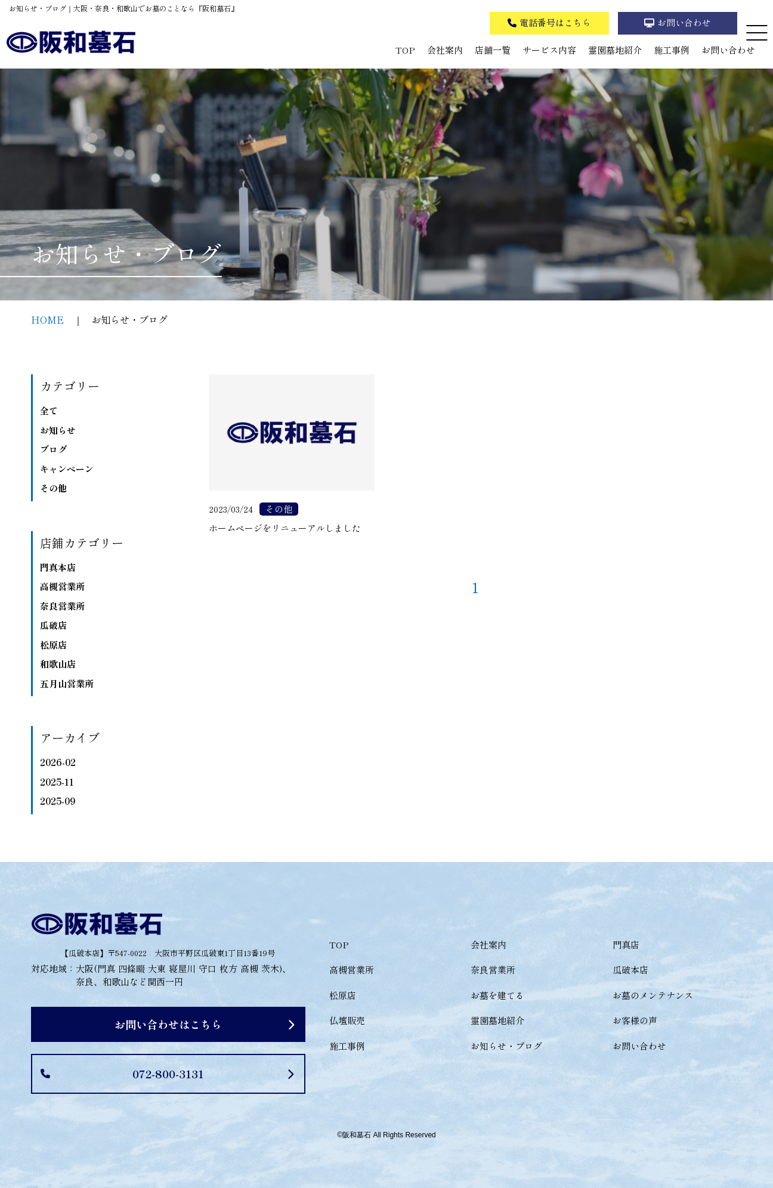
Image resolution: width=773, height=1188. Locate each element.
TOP (405, 50)
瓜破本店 (630, 969)
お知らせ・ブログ (506, 1046)
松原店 (53, 644)
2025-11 (57, 782)
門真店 (626, 944)
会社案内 (445, 50)
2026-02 (58, 762)
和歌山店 (58, 663)
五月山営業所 (67, 683)
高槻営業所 (62, 586)
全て (49, 410)
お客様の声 (635, 1020)
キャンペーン (67, 469)
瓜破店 (53, 625)
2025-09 (57, 801)
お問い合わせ (728, 50)
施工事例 (671, 50)
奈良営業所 (62, 606)
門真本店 (58, 567)
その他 (53, 488)
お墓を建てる (497, 995)
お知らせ (58, 430)
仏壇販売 (347, 1020)
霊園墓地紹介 (615, 50)
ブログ (53, 449)
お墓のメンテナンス (653, 995)
